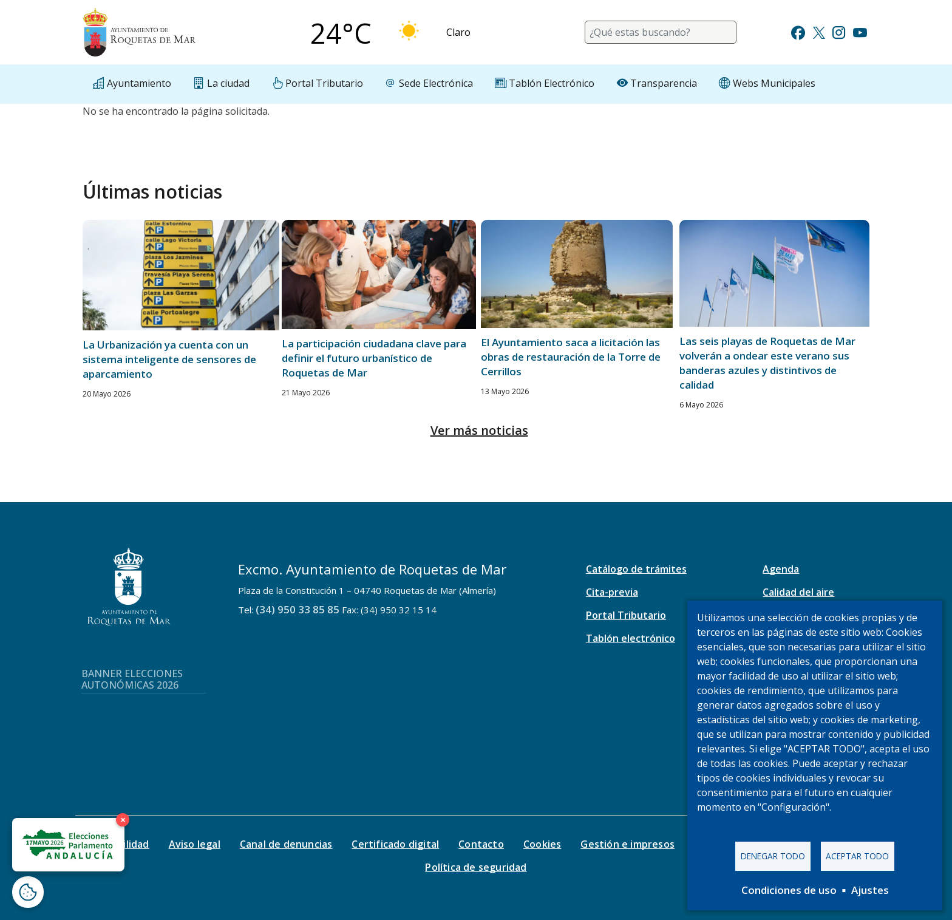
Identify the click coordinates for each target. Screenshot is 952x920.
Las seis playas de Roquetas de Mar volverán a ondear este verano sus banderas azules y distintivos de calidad (767, 363)
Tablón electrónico (630, 638)
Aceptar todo (857, 856)
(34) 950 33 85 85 (297, 609)
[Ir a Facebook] (798, 31)
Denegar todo (773, 856)
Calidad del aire (798, 592)
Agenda (781, 569)
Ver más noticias (479, 430)
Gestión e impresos (627, 844)
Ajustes (870, 890)
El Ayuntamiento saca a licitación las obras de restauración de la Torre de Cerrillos (571, 356)
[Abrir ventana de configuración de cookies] (28, 892)
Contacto (481, 844)
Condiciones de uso (789, 890)
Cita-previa (612, 592)
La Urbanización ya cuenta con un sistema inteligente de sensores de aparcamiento (169, 359)
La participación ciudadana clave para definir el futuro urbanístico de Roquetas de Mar (374, 358)
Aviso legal (194, 844)
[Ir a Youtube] (859, 31)
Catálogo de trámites (636, 569)
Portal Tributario (626, 615)
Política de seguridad (475, 867)
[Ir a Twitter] (819, 31)
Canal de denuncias (286, 844)
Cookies (542, 844)
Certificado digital (395, 844)
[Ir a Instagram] (839, 31)
